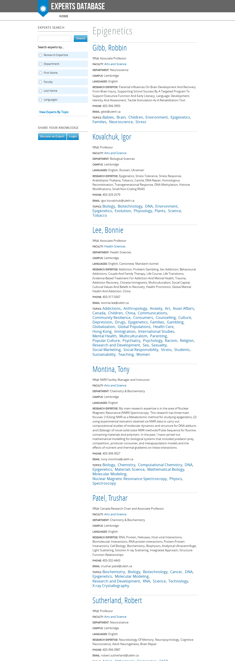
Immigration (124, 331)
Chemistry (126, 464)
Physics (175, 478)
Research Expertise (56, 55)
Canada (98, 312)
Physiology (143, 210)
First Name (51, 73)
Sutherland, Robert (117, 601)
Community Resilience (111, 317)
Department (51, 64)
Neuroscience (121, 121)
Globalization (103, 326)
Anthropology (135, 308)
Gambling (175, 322)
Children (135, 117)
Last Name (50, 91)
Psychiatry (131, 340)
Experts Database (78, 6)
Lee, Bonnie (107, 231)
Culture (184, 317)
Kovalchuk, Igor (111, 137)
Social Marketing (106, 349)
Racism (171, 340)
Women (143, 354)
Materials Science (130, 469)
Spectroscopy (104, 483)
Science (174, 210)
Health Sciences (114, 246)
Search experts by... (51, 47)
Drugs (120, 322)
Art (167, 308)
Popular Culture (106, 340)
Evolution (123, 210)
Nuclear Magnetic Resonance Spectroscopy (129, 478)
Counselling (166, 317)
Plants (160, 210)
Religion (187, 340)
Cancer (176, 571)
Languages (51, 100)
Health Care (163, 326)
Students (182, 349)
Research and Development (116, 345)
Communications (152, 312)
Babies (108, 117)
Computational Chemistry (160, 464)
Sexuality (159, 345)
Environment (157, 117)
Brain (121, 117)
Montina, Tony (110, 370)
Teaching (126, 354)
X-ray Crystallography (110, 585)
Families (99, 121)
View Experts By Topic (54, 112)
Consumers (143, 317)
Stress (140, 121)
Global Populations (134, 326)
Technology (178, 581)
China (130, 312)
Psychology (152, 340)
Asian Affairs (183, 308)
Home (63, 16)
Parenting (158, 335)
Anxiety (156, 308)
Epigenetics (180, 117)
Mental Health (104, 335)
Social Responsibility (140, 349)
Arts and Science (115, 64)
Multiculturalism (133, 335)
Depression (102, 322)
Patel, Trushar (110, 499)
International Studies (156, 331)
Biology (108, 206)
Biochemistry (113, 571)
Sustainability (103, 354)
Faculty (48, 82)
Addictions (111, 308)
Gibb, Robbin (109, 48)
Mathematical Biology (165, 469)
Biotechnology (130, 206)
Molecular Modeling (109, 473)
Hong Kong (102, 331)
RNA (146, 581)
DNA (149, 206)
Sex (146, 345)
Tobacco (99, 215)
